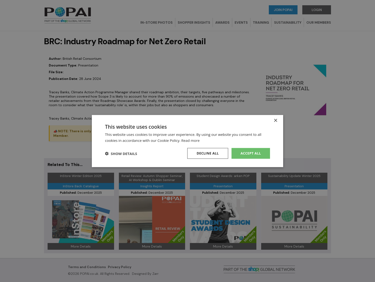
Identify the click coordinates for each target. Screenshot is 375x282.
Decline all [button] (208, 153)
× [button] (275, 120)
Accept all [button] (251, 153)
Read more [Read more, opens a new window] (190, 140)
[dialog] (187, 141)
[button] (121, 153)
